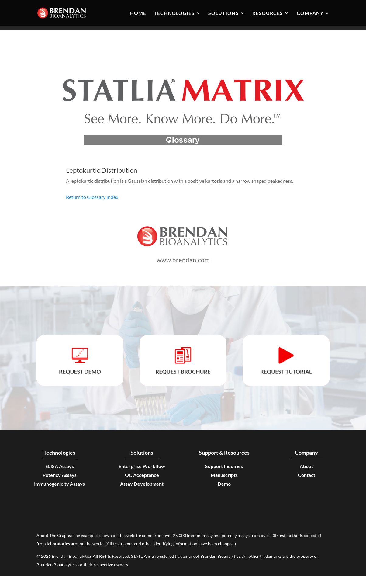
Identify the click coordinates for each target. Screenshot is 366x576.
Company (310, 13)
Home (138, 13)
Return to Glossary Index (92, 197)
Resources (267, 13)
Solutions (223, 13)
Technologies (174, 13)
